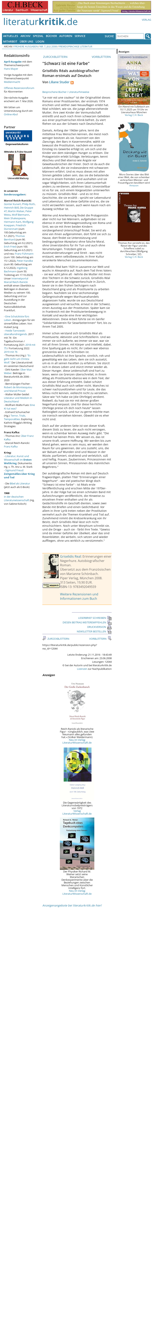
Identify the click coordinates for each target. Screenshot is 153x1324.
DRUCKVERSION (99, 627)
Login (40, 41)
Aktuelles (10, 36)
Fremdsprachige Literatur (75, 46)
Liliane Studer (59, 82)
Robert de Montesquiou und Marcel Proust (18, 389)
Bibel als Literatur (20, 483)
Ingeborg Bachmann (15, 269)
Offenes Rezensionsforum (19, 88)
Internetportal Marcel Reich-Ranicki (16, 280)
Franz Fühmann (24, 253)
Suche (109, 36)
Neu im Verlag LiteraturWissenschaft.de (77, 741)
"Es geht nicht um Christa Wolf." (17, 359)
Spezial (38, 36)
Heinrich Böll (11, 207)
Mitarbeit (10, 41)
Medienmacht (12, 82)
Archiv (25, 36)
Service (80, 36)
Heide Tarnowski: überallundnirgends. (16, 332)
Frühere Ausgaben (26, 46)
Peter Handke (25, 260)
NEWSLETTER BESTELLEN (94, 631)
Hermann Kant (12, 222)
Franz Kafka (11, 446)
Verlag (146, 19)
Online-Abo (10, 114)
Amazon (133, 185)
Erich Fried (10, 246)
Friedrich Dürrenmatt (15, 227)
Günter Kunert (12, 204)
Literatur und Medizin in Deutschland (18, 399)
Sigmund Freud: (19, 473)
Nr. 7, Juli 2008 (48, 46)
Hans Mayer (11, 68)
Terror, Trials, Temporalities (15, 417)
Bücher (51, 36)
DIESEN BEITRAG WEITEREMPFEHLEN (87, 622)
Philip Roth (28, 204)
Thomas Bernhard (14, 237)
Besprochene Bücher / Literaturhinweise (65, 92)
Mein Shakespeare (14, 218)
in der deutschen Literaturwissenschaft (16, 498)
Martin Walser (16, 211)
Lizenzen (82, 669)
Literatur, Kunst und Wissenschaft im (18, 459)
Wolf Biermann (20, 214)
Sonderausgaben (14, 194)
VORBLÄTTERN (102, 57)
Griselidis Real (70, 556)
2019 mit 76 (10, 352)
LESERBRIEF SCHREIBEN (95, 618)
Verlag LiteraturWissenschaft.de (77, 812)
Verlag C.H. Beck (134, 114)
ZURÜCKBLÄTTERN (55, 57)
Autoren (65, 36)
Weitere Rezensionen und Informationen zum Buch (79, 596)
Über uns (26, 41)
